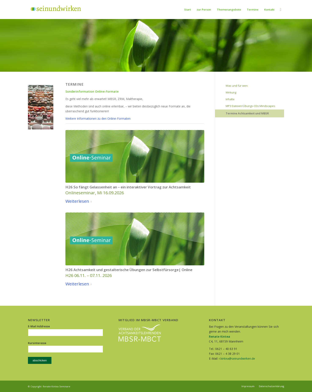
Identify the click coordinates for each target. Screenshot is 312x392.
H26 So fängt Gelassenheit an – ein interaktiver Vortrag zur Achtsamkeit (128, 187)
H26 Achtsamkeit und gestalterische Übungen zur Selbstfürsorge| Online (128, 269)
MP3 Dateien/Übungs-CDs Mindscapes (250, 106)
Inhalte (230, 99)
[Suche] (280, 9)
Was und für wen (237, 86)
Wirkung (231, 92)
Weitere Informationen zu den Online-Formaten (98, 119)
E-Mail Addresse (39, 326)
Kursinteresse (37, 343)
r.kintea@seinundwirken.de (237, 358)
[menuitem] (187, 9)
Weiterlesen (79, 201)
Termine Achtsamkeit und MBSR (247, 113)
